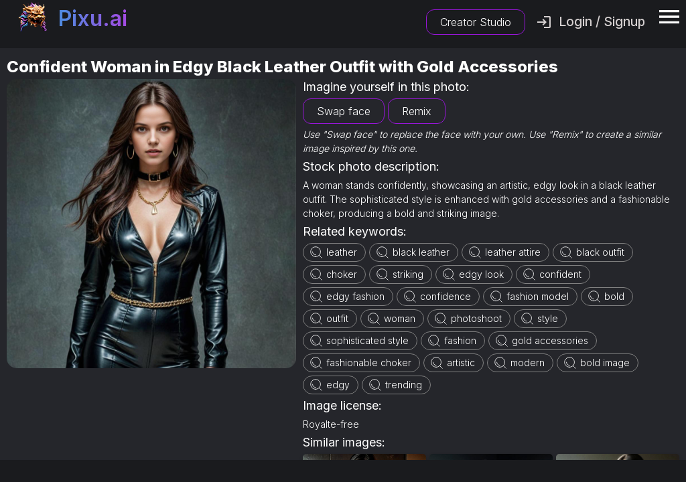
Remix (416, 111)
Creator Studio (475, 22)
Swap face (343, 111)
